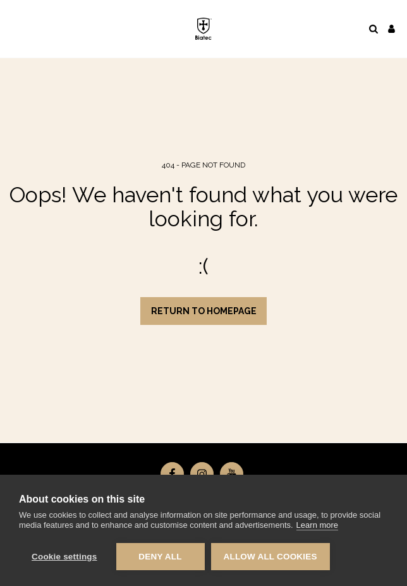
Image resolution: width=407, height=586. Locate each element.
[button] (14, 28)
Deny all (159, 556)
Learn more (317, 525)
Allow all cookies (270, 556)
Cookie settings (64, 556)
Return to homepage (204, 311)
